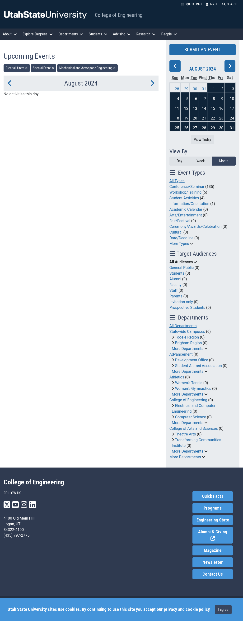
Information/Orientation (189, 203)
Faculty (175, 284)
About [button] (10, 34)
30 (195, 89)
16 (221, 108)
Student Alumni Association (198, 365)
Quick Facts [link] (212, 496)
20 (195, 118)
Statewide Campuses (187, 331)
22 (213, 118)
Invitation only (181, 302)
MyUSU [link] (212, 4)
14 (204, 108)
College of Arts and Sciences (193, 428)
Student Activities (184, 198)
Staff (173, 290)
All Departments (183, 326)
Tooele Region (187, 337)
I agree (223, 609)
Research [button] (145, 34)
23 (221, 118)
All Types (177, 181)
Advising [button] (122, 34)
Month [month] (223, 161)
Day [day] (179, 161)
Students (176, 273)
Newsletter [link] (212, 562)
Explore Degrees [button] (38, 34)
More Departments (187, 348)
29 (186, 89)
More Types (179, 243)
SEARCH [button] (229, 4)
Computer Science (190, 417)
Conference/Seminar (186, 186)
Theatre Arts (185, 434)
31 (204, 89)
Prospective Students (187, 307)
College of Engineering (118, 15)
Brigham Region (188, 343)
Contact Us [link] (212, 574)
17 (232, 108)
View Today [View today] (202, 139)
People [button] (169, 34)
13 (195, 108)
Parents (175, 296)
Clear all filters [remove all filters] (17, 68)
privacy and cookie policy (186, 609)
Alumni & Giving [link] (215, 535)
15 (213, 108)
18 (177, 118)
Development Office (191, 360)
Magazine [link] (212, 550)
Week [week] (200, 161)
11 (177, 108)
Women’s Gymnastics (193, 388)
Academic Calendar (185, 209)
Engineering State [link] (212, 520)
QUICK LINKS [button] (191, 4)
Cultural (175, 232)
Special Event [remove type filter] (43, 68)
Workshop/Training (185, 192)
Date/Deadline (181, 238)
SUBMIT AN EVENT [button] (202, 50)
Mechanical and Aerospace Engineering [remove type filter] (87, 68)
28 (177, 89)
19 (186, 118)
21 (204, 118)
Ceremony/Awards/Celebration (195, 226)
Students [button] (98, 34)
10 (232, 98)
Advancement (181, 354)
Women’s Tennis (188, 383)
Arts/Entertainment (185, 215)
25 (177, 128)
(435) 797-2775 (16, 535)
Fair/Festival (179, 221)
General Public (181, 267)
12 (186, 108)
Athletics (176, 377)
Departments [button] (70, 34)
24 (232, 118)
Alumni (175, 279)
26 (186, 128)
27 (195, 128)
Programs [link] (213, 508)
